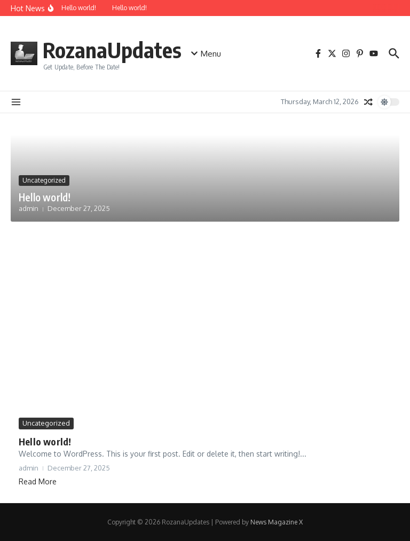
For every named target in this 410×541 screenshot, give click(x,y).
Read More (38, 481)
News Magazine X (276, 522)
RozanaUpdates (112, 49)
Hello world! (44, 197)
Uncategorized (44, 180)
